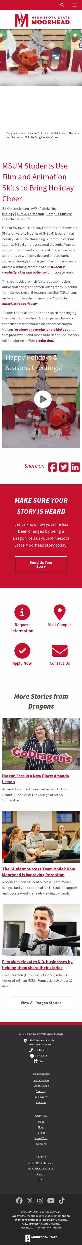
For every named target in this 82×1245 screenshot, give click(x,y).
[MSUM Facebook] (19, 1201)
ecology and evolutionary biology (41, 329)
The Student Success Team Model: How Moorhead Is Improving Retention (38, 872)
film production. (41, 340)
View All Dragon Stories (41, 1003)
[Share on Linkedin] (75, 467)
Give (41, 1061)
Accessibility (43, 1228)
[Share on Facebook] (52, 467)
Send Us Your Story (41, 564)
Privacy (56, 1228)
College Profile (41, 1086)
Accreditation (41, 1080)
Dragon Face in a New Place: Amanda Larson (35, 779)
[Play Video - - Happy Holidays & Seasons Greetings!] (41, 399)
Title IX (41, 1180)
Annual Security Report (41, 1163)
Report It (41, 1174)
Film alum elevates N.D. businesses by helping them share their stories (37, 965)
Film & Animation (30, 214)
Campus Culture (37, 133)
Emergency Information (41, 1168)
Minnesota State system (46, 1216)
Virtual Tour (41, 1138)
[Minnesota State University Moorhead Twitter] (30, 1201)
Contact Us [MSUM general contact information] (41, 1056)
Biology (8, 214)
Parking (41, 1133)
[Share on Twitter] (63, 467)
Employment (41, 1097)
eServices (41, 1102)
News (41, 1127)
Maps (41, 1122)
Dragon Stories (15, 133)
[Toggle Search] (63, 5)
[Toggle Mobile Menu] (75, 5)
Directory (41, 1091)
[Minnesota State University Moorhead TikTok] (62, 1201)
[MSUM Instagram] (40, 1201)
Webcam (41, 1144)
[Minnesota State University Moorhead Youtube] (51, 1201)
